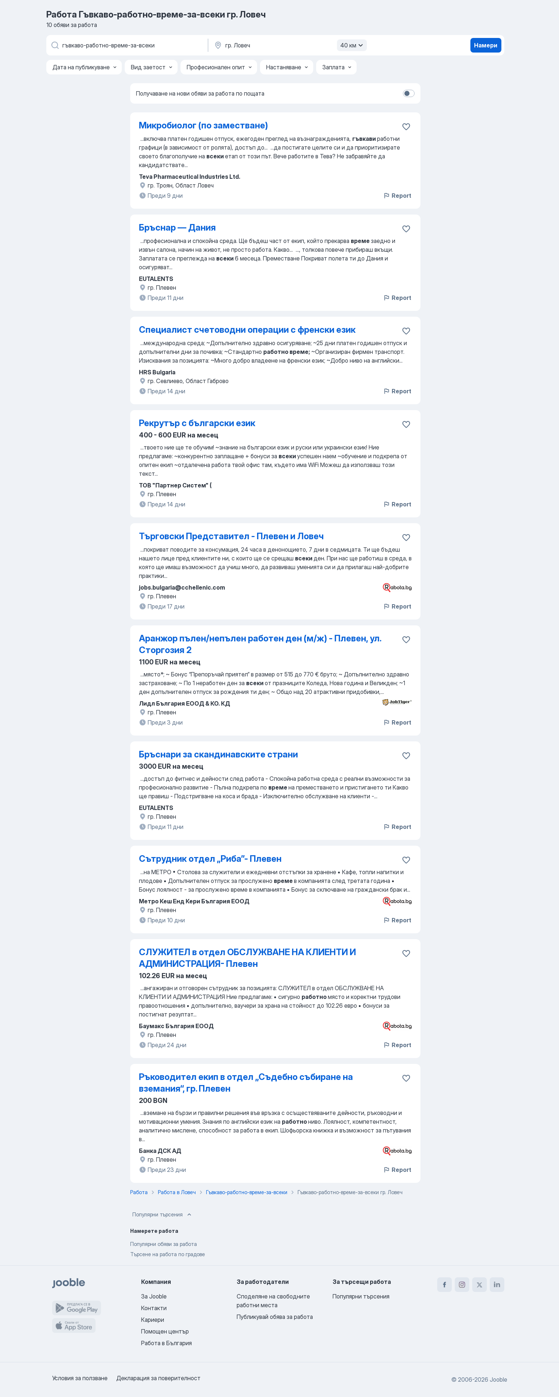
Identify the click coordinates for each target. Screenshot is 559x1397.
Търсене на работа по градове (167, 1254)
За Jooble (154, 1296)
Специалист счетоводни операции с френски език (247, 329)
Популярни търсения (162, 1214)
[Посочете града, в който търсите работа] (289, 45)
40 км (352, 45)
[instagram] (462, 1284)
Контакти (154, 1308)
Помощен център (165, 1331)
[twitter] (479, 1284)
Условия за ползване (80, 1378)
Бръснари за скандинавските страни (218, 754)
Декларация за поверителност (158, 1378)
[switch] (409, 93)
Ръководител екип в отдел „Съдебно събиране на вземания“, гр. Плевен (246, 1083)
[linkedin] (497, 1284)
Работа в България (166, 1343)
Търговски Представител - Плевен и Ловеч (231, 536)
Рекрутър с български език (197, 423)
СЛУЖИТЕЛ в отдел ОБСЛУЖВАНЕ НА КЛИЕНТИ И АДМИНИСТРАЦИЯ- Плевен (247, 958)
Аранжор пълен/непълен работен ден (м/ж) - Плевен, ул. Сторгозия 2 (260, 644)
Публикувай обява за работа (275, 1316)
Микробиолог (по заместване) (203, 125)
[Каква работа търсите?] (126, 45)
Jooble (498, 1379)
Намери (485, 45)
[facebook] (444, 1284)
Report (397, 195)
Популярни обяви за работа (163, 1244)
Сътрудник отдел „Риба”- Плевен (210, 858)
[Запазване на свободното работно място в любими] (406, 126)
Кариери (152, 1319)
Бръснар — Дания (177, 227)
